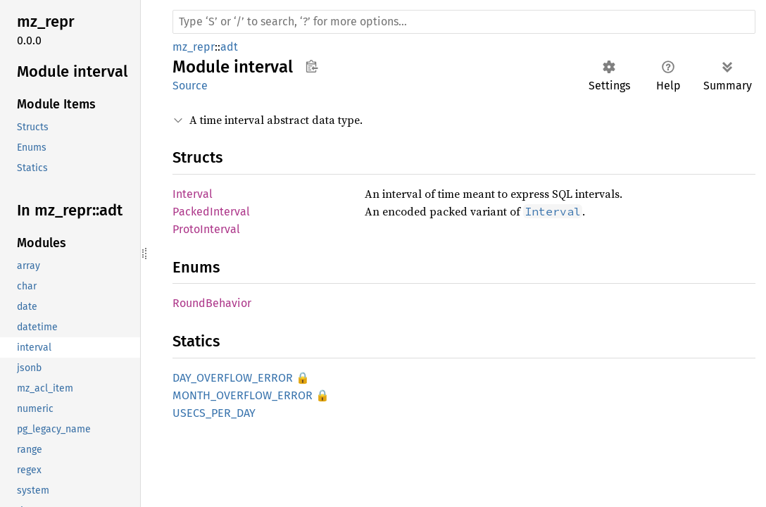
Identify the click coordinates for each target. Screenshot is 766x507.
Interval (192, 194)
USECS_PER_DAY (214, 413)
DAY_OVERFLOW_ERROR (232, 377)
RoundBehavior (211, 303)
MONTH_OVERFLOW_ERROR (242, 395)
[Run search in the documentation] (463, 22)
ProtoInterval (206, 229)
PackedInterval (211, 211)
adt (229, 47)
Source (190, 85)
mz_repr (193, 47)
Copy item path (311, 66)
